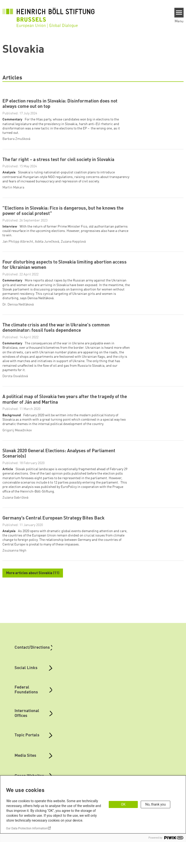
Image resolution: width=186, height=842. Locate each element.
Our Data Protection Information (26, 828)
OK (123, 804)
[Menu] (179, 12)
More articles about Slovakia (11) (32, 574)
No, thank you (155, 804)
